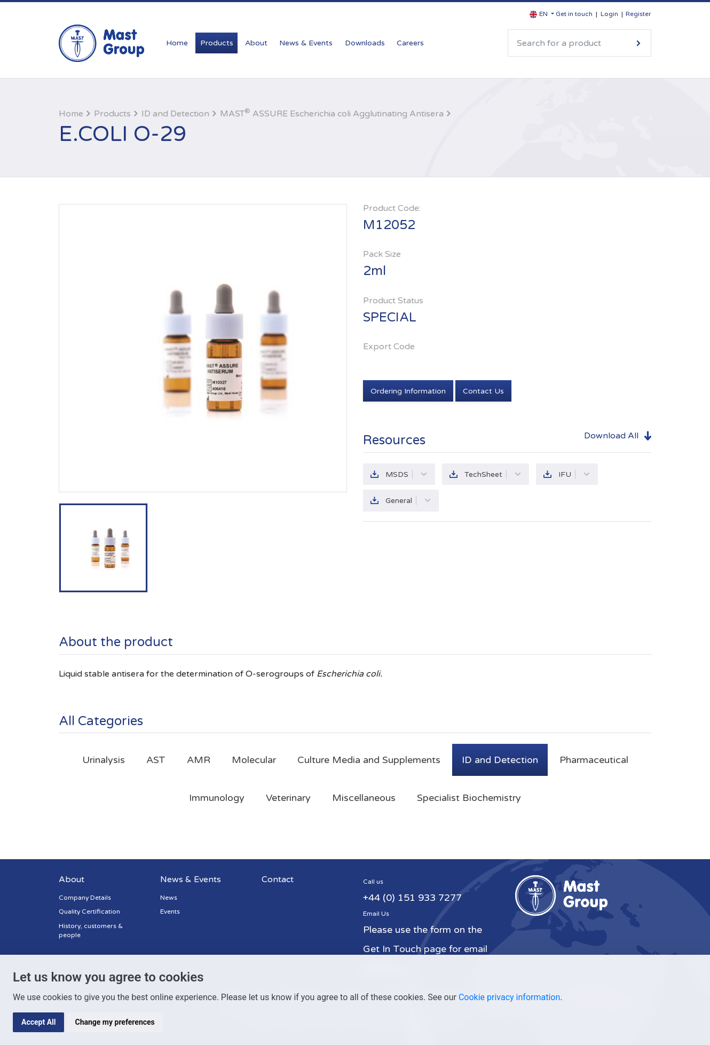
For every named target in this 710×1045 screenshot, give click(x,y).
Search (638, 43)
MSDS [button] (406, 474)
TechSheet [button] (493, 474)
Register (638, 14)
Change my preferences (114, 1022)
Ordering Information (408, 391)
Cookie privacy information (509, 997)
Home (177, 43)
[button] (542, 14)
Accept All (38, 1022)
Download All (611, 435)
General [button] (408, 500)
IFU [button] (574, 474)
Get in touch (574, 14)
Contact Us (483, 391)
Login (609, 14)
